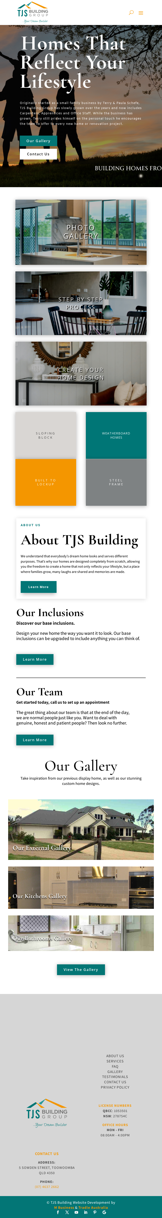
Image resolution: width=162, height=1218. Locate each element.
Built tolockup (45, 482)
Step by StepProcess (81, 303)
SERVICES (115, 1061)
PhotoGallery (81, 232)
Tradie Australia (93, 1207)
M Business (64, 1207)
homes (116, 437)
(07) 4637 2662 (47, 1186)
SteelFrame (116, 482)
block (45, 437)
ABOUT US (115, 1055)
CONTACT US (115, 1082)
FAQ (115, 1066)
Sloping (45, 433)
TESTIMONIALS (115, 1076)
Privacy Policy (115, 1087)
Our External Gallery (42, 847)
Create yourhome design (81, 373)
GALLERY (115, 1071)
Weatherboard (116, 433)
